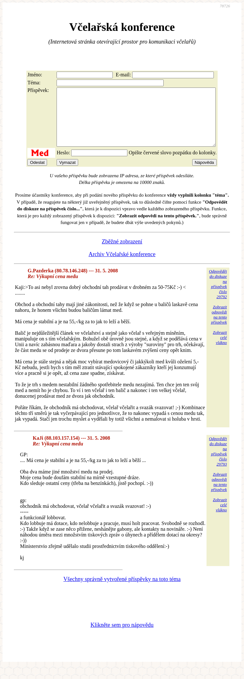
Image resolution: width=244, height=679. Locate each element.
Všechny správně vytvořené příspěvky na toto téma (122, 590)
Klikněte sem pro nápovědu (122, 636)
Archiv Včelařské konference (122, 265)
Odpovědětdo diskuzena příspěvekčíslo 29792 (218, 295)
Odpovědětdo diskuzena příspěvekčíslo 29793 (218, 463)
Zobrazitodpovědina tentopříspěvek (219, 326)
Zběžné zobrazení (122, 253)
